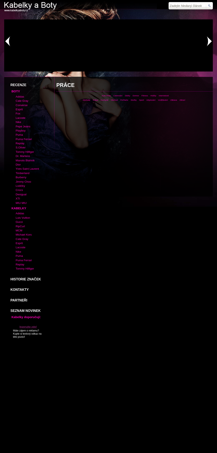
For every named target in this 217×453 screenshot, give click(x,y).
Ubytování (150, 100)
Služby (134, 100)
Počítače (124, 100)
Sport (141, 100)
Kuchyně (104, 100)
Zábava (173, 100)
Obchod (114, 100)
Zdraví (182, 100)
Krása (95, 100)
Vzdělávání (163, 100)
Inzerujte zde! (28, 326)
